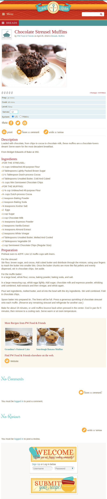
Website (14, 361)
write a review (56, 132)
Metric (24, 116)
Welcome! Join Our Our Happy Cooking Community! (53, 454)
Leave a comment (30, 132)
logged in (18, 401)
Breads (11, 23)
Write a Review (95, 430)
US (15, 116)
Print (10, 132)
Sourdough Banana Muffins (49, 349)
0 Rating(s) (93, 93)
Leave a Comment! (93, 392)
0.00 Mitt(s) (102, 93)
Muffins (61, 36)
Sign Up (36, 464)
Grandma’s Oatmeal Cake (17, 349)
